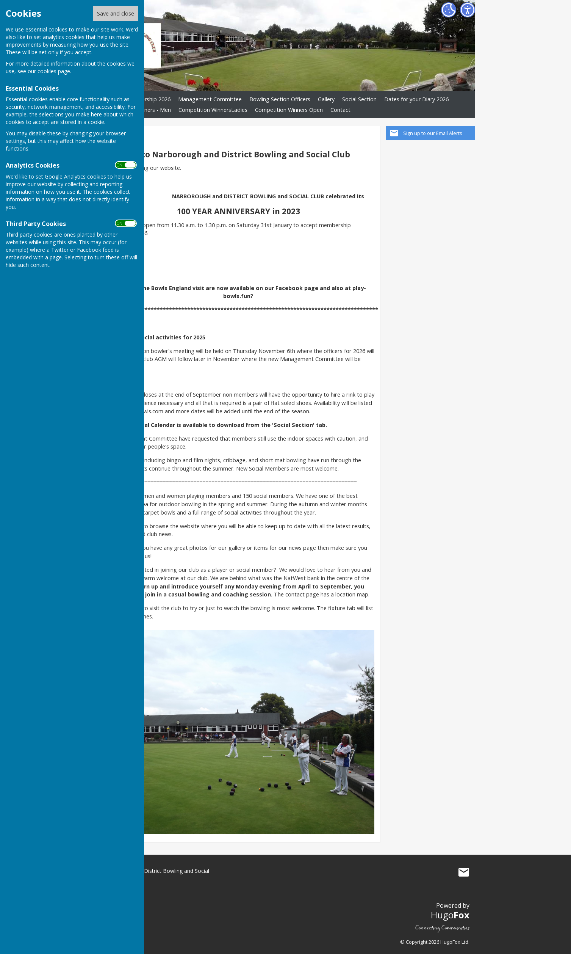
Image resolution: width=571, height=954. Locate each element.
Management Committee (210, 99)
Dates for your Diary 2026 (416, 99)
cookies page (54, 71)
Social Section (359, 99)
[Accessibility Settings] (467, 9)
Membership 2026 (148, 99)
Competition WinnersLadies (212, 109)
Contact (340, 109)
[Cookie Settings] (448, 9)
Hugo (450, 914)
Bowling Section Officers (279, 99)
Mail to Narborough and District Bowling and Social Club (463, 872)
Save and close (115, 13)
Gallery (326, 99)
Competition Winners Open (289, 109)
